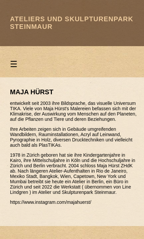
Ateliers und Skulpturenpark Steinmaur (71, 22)
